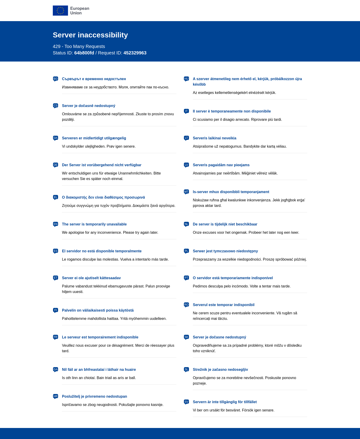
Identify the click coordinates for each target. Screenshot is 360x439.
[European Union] (71, 11)
